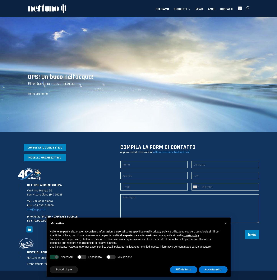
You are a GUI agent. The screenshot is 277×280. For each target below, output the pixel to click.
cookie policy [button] (191, 235)
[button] (226, 224)
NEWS (199, 9)
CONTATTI (226, 9)
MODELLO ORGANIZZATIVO (44, 158)
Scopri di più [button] (64, 269)
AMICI (211, 9)
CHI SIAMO (162, 9)
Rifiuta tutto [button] (183, 269)
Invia (252, 234)
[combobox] (196, 186)
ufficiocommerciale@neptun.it (171, 152)
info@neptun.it (36, 210)
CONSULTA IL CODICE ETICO (44, 148)
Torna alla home (38, 94)
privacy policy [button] (161, 231)
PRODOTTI (180, 9)
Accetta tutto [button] (213, 269)
